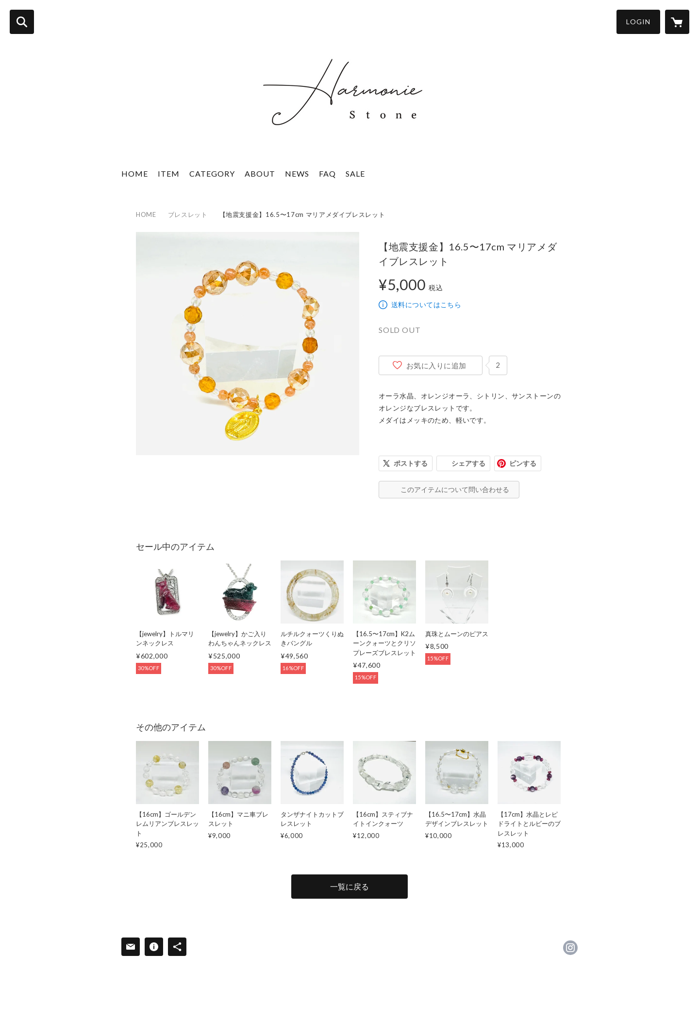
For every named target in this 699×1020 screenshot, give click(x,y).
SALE (355, 173)
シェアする (468, 463)
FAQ (327, 173)
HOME (134, 173)
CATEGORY (212, 173)
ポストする (411, 463)
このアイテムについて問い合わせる (454, 489)
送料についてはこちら (426, 304)
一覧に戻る (349, 886)
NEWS (297, 173)
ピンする (522, 463)
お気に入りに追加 (436, 365)
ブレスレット (188, 214)
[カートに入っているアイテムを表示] (677, 22)
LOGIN (638, 21)
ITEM (169, 173)
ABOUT (260, 173)
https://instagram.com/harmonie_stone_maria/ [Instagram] (570, 947)
